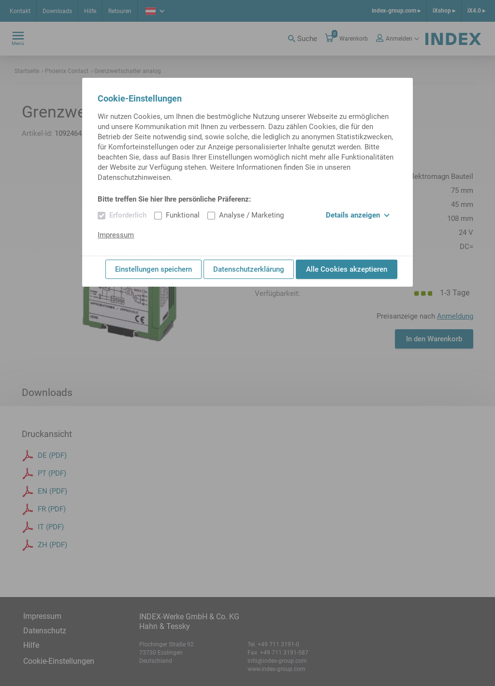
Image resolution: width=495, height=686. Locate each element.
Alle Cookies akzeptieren (346, 269)
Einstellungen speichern (153, 269)
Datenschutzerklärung (248, 269)
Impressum (116, 235)
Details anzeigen (358, 215)
